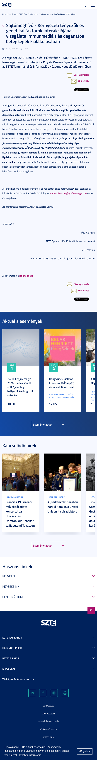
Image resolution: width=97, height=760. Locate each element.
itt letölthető (26, 275)
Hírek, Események (9, 14)
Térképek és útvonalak (15, 679)
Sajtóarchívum (45, 14)
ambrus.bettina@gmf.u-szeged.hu (68, 193)
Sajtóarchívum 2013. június (65, 14)
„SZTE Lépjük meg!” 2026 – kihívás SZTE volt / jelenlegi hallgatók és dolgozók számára (20, 387)
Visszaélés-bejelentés (48, 721)
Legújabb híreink (15, 497)
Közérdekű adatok (48, 729)
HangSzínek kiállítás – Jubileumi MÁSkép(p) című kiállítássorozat (62, 383)
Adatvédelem (48, 713)
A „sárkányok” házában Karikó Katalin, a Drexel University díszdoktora (62, 506)
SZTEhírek (23, 14)
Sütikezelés (48, 705)
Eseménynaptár (42, 424)
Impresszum (48, 737)
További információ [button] (30, 755)
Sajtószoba (33, 14)
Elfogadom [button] (84, 751)
